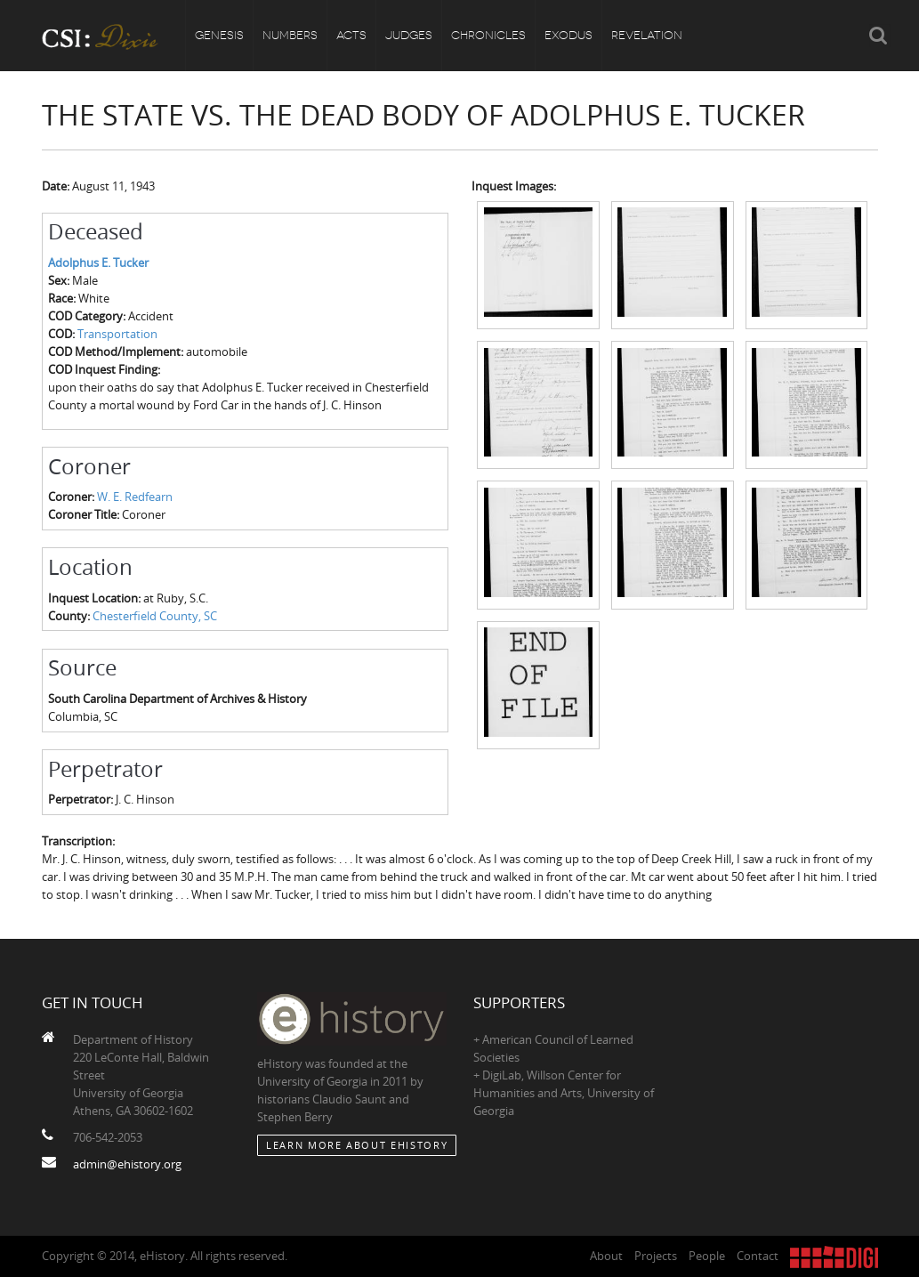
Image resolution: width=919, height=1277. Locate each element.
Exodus (568, 35)
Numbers (290, 35)
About (606, 1256)
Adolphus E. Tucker (98, 263)
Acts (351, 35)
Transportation (117, 334)
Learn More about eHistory (356, 1145)
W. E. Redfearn (135, 497)
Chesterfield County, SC (155, 616)
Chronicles (488, 35)
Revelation (646, 35)
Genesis (219, 35)
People (707, 1256)
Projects (655, 1256)
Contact (757, 1256)
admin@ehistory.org (127, 1164)
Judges (408, 35)
